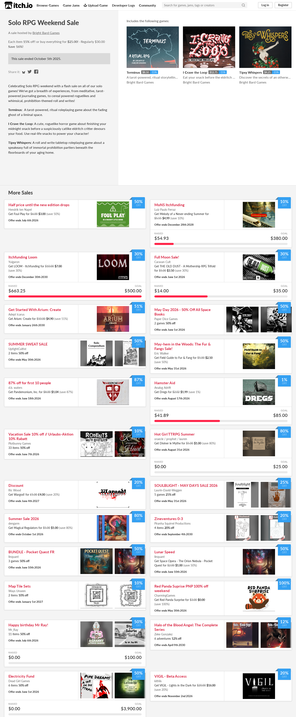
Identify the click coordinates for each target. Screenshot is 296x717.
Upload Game (96, 5)
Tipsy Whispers (250, 72)
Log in (265, 5)
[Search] (243, 5)
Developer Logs (123, 5)
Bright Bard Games (46, 33)
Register (283, 5)
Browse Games (48, 5)
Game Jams (71, 5)
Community (147, 5)
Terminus (133, 72)
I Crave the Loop (195, 72)
